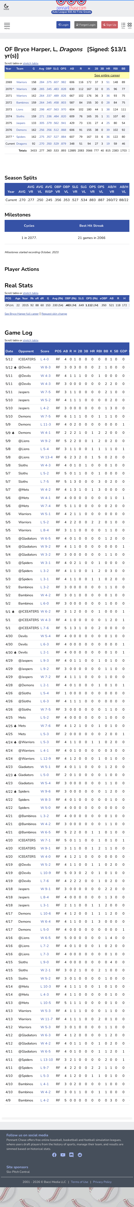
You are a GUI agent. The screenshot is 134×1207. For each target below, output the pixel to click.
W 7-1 (46, 840)
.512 (56, 130)
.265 (41, 89)
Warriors (21, 82)
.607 (56, 82)
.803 (63, 102)
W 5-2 (46, 400)
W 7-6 (46, 725)
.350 (49, 144)
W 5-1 (46, 514)
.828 (63, 89)
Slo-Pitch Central (18, 1172)
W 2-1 (46, 970)
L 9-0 (45, 962)
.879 (63, 144)
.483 (56, 89)
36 (108, 96)
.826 (63, 96)
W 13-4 (47, 457)
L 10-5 (46, 1002)
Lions (19, 109)
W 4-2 (46, 489)
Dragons (21, 144)
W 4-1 (46, 432)
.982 (63, 82)
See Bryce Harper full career (22, 314)
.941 (63, 123)
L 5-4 (45, 449)
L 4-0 (45, 359)
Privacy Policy (102, 1182)
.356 (49, 130)
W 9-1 (46, 848)
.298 (41, 109)
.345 (49, 89)
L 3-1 (45, 579)
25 (108, 123)
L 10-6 (46, 913)
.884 (63, 137)
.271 (41, 116)
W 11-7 (47, 1019)
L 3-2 (45, 570)
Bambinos (22, 102)
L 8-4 (45, 530)
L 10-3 (46, 986)
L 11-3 (46, 424)
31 (108, 116)
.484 (56, 116)
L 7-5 (45, 481)
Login (63, 25)
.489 (56, 96)
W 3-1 (46, 562)
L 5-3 (45, 734)
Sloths (20, 116)
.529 (56, 144)
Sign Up (109, 25)
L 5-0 (45, 775)
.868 (63, 130)
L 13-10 (47, 1059)
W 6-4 (46, 921)
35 (108, 89)
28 (108, 102)
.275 (41, 137)
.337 (49, 96)
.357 (49, 137)
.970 (63, 109)
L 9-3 (45, 660)
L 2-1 (45, 652)
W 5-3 (46, 1010)
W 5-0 (46, 807)
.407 (49, 109)
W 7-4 (46, 506)
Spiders (21, 137)
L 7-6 (45, 628)
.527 (56, 137)
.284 (41, 82)
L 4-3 (45, 994)
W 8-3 (46, 367)
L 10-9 (46, 873)
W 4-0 (46, 856)
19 (108, 144)
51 (108, 82)
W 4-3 (46, 375)
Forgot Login (86, 25)
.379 (49, 123)
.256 (41, 130)
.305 (41, 123)
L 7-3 (45, 954)
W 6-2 (46, 611)
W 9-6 (46, 791)
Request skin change (54, 314)
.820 (63, 116)
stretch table (30, 63)
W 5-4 (46, 636)
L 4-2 (45, 408)
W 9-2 (46, 441)
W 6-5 (46, 538)
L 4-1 (45, 750)
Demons (21, 130)
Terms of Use (79, 1182)
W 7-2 (46, 677)
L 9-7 (45, 1067)
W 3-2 (46, 554)
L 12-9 (46, 758)
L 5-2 (45, 473)
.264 (41, 96)
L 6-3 (45, 644)
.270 (41, 144)
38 (108, 109)
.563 (56, 109)
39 (108, 130)
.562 (56, 123)
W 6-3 (46, 1035)
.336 (49, 116)
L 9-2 (45, 669)
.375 (49, 82)
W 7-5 (46, 392)
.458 (56, 102)
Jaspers (20, 123)
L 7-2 (45, 946)
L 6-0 (45, 603)
